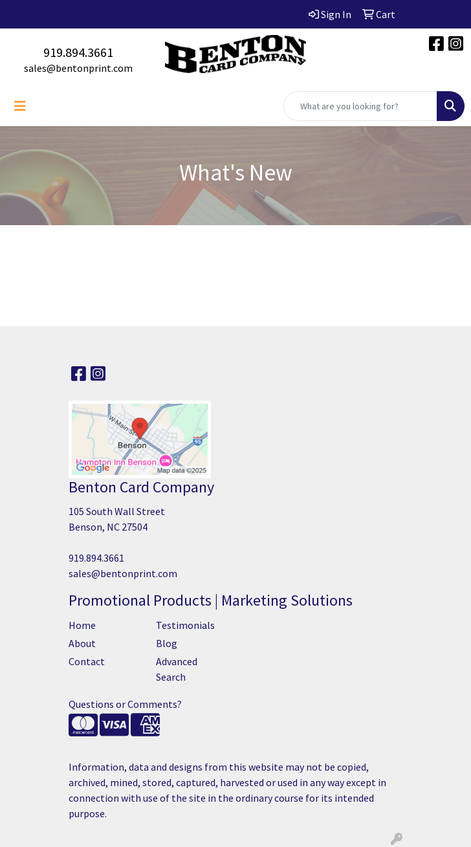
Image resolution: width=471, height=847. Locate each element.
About (82, 643)
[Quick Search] (360, 106)
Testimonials (185, 625)
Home (82, 625)
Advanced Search (176, 669)
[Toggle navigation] (20, 106)
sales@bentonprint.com (78, 67)
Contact (87, 661)
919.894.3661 (78, 52)
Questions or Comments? (125, 704)
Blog (166, 643)
